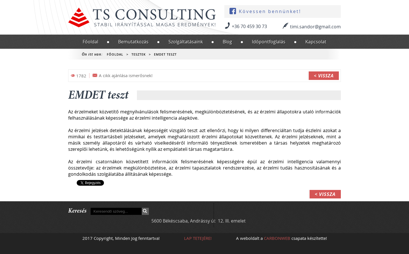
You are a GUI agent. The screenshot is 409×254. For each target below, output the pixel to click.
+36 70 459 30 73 (249, 26)
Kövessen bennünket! (270, 11)
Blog (227, 42)
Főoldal (90, 42)
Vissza (326, 76)
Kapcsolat (315, 42)
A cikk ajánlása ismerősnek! (126, 75)
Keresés (145, 211)
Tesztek (139, 54)
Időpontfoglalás (268, 42)
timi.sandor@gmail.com (315, 27)
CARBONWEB (277, 238)
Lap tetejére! (198, 238)
